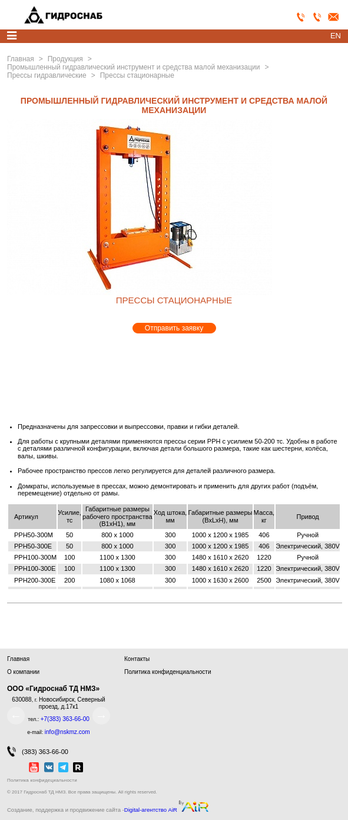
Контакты (137, 659)
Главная (18, 659)
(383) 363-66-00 (37, 751)
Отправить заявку (174, 328)
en (335, 35)
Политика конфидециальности (42, 780)
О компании (23, 672)
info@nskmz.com (67, 732)
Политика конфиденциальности (167, 672)
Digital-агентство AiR (150, 810)
